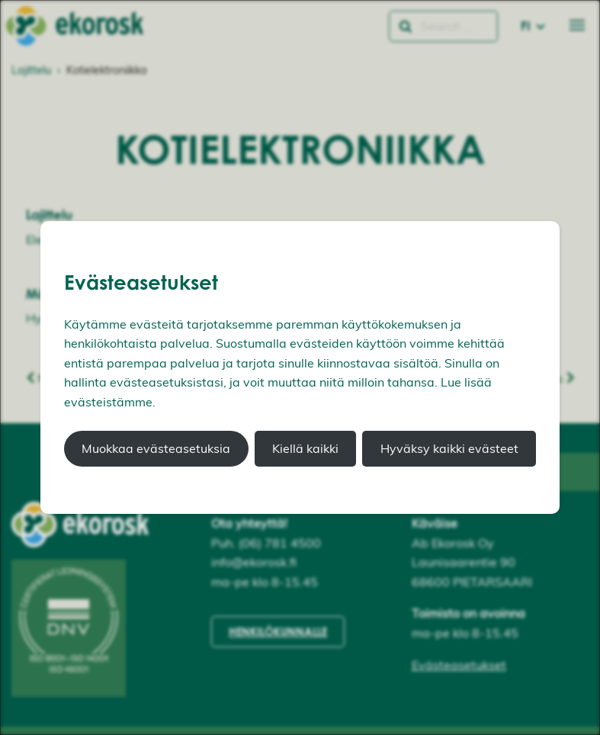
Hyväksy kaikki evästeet (449, 448)
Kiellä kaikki (305, 448)
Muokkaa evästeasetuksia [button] (156, 448)
